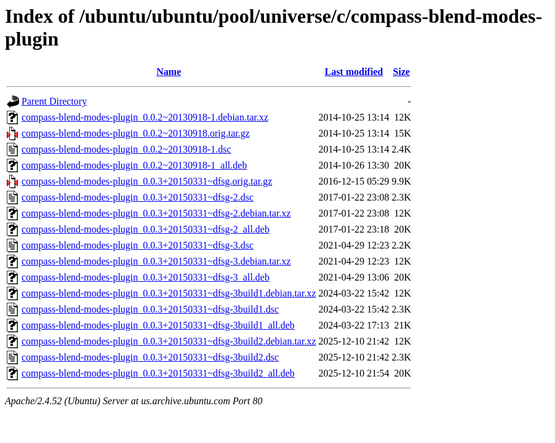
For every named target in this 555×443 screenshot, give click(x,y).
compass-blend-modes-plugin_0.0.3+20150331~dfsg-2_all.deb (146, 229)
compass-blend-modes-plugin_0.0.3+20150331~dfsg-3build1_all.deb (158, 325)
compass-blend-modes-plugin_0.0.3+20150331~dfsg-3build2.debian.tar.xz (169, 341)
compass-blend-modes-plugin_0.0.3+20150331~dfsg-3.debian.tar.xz (156, 261)
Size (401, 71)
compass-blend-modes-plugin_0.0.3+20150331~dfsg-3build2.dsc (150, 357)
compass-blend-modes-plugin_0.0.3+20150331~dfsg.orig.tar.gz (147, 181)
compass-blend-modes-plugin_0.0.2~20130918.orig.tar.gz (136, 133)
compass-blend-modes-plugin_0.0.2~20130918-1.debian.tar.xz (145, 117)
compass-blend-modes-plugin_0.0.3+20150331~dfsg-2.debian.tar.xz (156, 213)
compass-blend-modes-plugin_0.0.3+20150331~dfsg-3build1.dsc (150, 309)
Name (168, 71)
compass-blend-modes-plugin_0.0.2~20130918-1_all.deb (134, 165)
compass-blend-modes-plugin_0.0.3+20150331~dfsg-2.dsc (138, 197)
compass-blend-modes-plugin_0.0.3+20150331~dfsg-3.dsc (138, 245)
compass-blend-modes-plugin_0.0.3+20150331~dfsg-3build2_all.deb (158, 373)
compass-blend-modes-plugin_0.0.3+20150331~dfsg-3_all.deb (146, 277)
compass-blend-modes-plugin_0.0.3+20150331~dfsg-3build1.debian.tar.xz (169, 293)
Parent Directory (54, 101)
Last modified (354, 71)
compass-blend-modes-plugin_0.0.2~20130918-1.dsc (126, 149)
